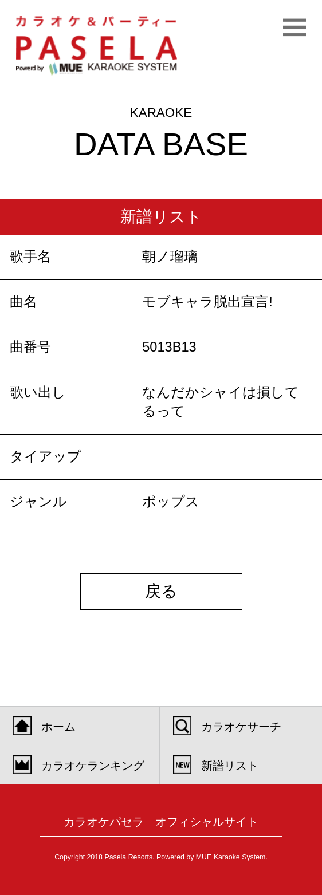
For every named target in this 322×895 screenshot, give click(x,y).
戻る (161, 591)
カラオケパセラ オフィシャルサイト (161, 821)
